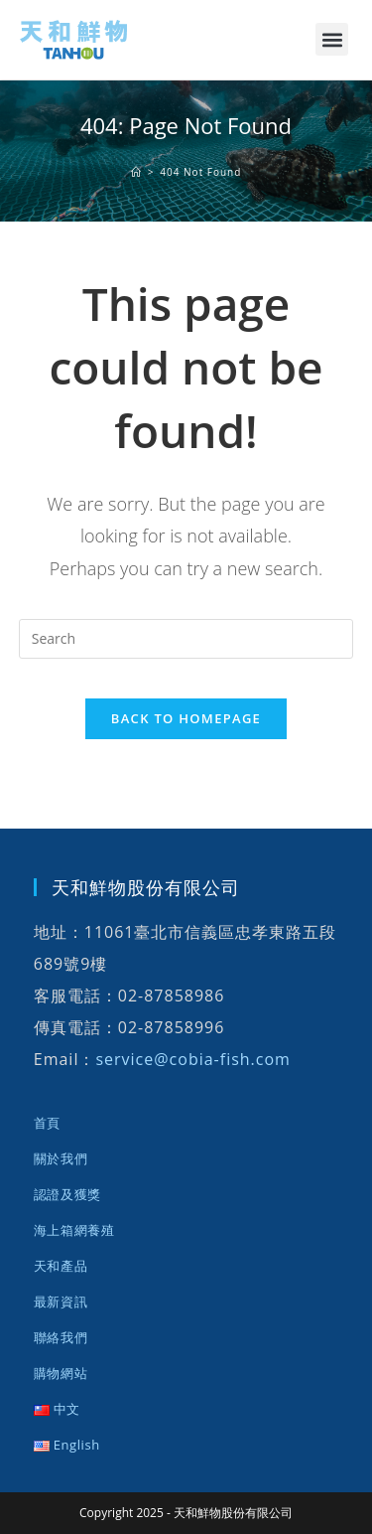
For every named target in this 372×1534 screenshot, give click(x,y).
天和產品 (60, 1266)
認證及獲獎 (67, 1194)
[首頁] (136, 172)
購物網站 (60, 1373)
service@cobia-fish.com (193, 1059)
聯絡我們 (60, 1337)
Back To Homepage (186, 718)
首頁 (47, 1123)
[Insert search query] (186, 639)
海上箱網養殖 (74, 1230)
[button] (331, 39)
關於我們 (60, 1158)
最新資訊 (60, 1301)
